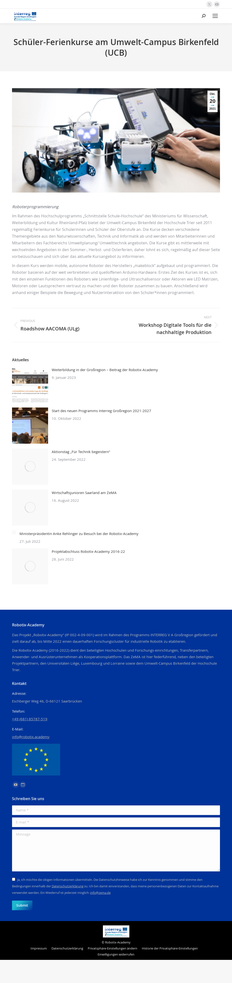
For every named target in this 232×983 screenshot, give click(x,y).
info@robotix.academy (31, 736)
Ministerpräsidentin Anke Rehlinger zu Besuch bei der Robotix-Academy (78, 533)
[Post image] (30, 385)
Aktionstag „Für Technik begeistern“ (81, 451)
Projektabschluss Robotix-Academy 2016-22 (88, 551)
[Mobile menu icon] (215, 16)
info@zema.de (100, 892)
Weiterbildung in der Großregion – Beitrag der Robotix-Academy (105, 369)
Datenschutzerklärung (67, 886)
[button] (112, 948)
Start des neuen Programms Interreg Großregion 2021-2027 (101, 410)
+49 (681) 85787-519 (29, 718)
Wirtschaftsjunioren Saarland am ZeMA (84, 492)
